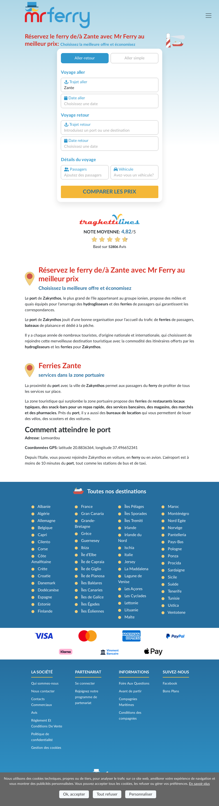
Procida (174, 563)
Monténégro (178, 514)
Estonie (44, 604)
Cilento (44, 542)
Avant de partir (130, 691)
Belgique (45, 528)
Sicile (172, 577)
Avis (34, 712)
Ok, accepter (74, 794)
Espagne (45, 597)
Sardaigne (176, 570)
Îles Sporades (135, 514)
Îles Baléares (91, 583)
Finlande (45, 611)
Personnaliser (140, 794)
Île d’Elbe (88, 555)
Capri (42, 535)
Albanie (44, 507)
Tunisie (174, 598)
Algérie (43, 514)
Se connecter (85, 683)
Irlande (130, 528)
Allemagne (46, 521)
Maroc (173, 507)
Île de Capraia (92, 562)
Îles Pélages (134, 507)
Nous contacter (43, 691)
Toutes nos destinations (116, 492)
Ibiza (85, 548)
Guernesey (90, 541)
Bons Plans (171, 691)
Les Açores (133, 589)
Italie (128, 555)
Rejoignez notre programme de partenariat (86, 697)
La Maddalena (136, 569)
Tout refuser (107, 794)
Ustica (173, 605)
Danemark (46, 583)
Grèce (86, 534)
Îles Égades (90, 604)
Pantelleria (177, 535)
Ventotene (176, 612)
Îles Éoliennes (92, 611)
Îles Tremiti (133, 521)
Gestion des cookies (46, 748)
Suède (173, 584)
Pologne (175, 549)
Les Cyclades (135, 596)
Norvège (175, 528)
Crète (42, 569)
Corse (43, 549)
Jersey (129, 562)
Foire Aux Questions (134, 683)
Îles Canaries (92, 590)
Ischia (129, 548)
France (87, 507)
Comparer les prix (109, 191)
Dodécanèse (48, 590)
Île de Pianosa (93, 576)
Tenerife (174, 591)
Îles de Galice (92, 597)
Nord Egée (177, 521)
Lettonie (131, 603)
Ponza (173, 556)
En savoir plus (199, 784)
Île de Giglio (91, 569)
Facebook (170, 683)
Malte (129, 617)
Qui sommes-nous (44, 683)
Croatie (44, 576)
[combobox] (109, 88)
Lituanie (131, 610)
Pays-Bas (175, 542)
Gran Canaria (92, 514)
